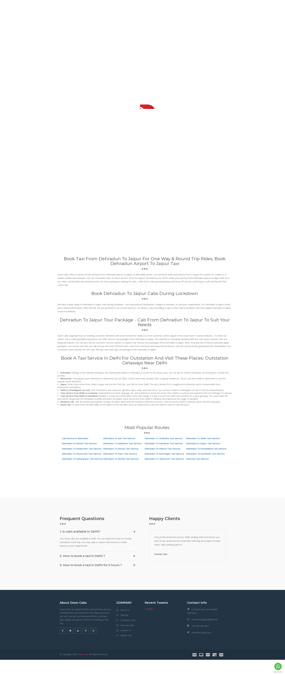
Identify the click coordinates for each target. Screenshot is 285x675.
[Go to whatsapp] (278, 666)
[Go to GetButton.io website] (278, 672)
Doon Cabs (83, 654)
